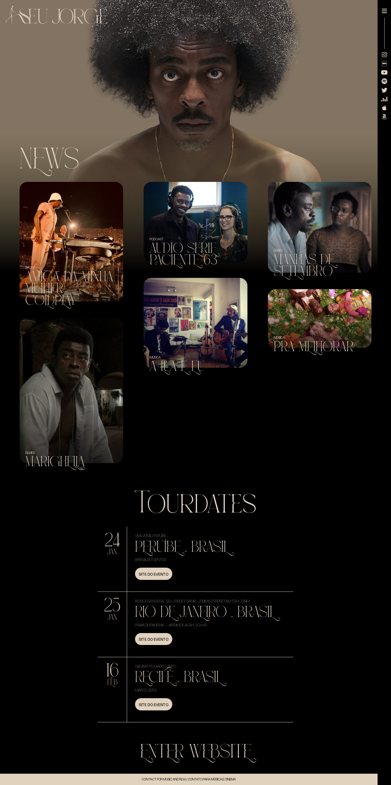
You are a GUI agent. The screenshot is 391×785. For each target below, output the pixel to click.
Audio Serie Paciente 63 (183, 254)
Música (155, 357)
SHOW (30, 267)
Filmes (30, 453)
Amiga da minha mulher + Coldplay (69, 288)
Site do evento (153, 574)
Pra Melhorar (313, 346)
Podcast (157, 239)
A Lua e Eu (177, 366)
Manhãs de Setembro (304, 265)
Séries (278, 250)
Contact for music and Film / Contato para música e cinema (189, 779)
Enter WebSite (195, 751)
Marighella (55, 461)
